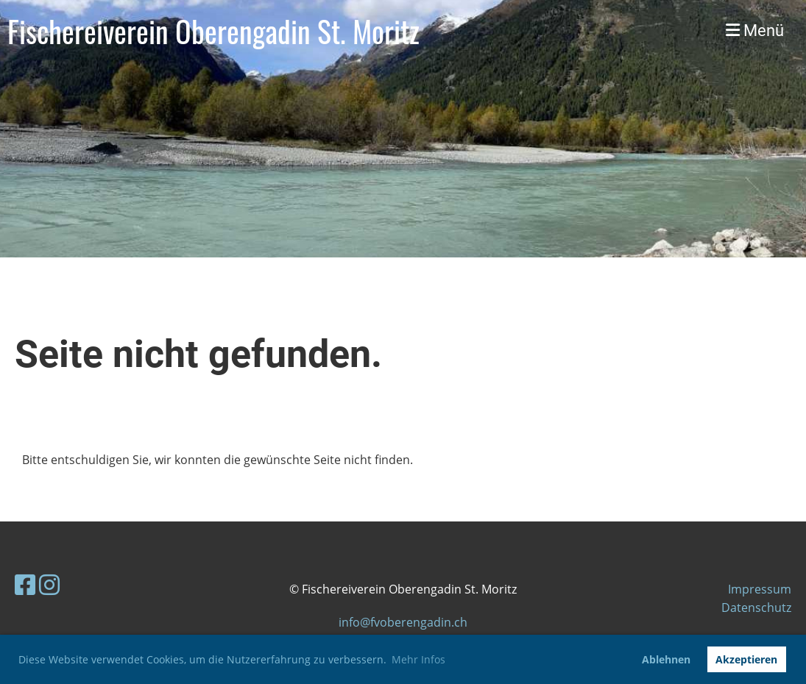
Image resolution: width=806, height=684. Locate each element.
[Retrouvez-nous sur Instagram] (49, 584)
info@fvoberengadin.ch (403, 622)
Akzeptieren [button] (746, 659)
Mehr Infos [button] (418, 659)
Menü (755, 30)
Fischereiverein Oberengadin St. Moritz (213, 31)
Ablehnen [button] (666, 659)
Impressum (759, 589)
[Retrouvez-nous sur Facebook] (25, 584)
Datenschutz (756, 607)
